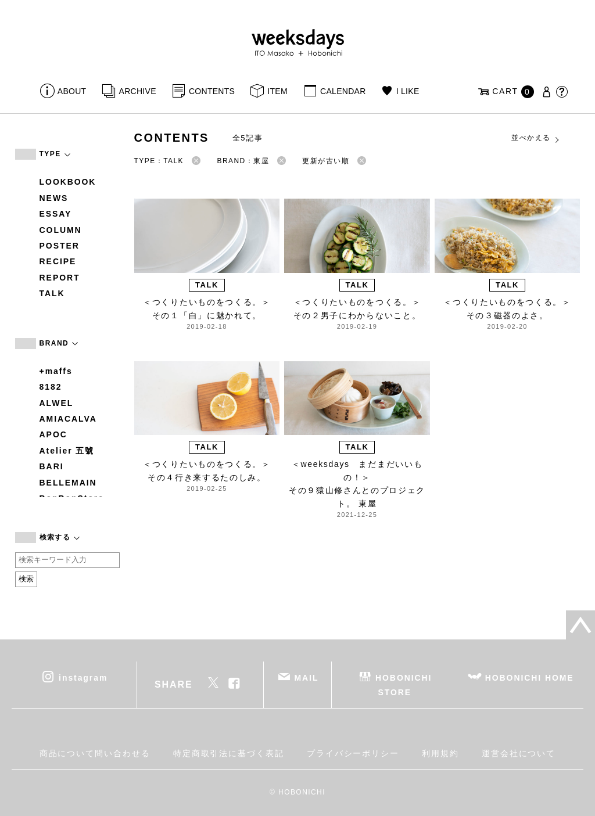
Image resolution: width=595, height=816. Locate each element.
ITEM (277, 91)
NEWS (54, 198)
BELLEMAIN (68, 482)
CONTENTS (212, 91)
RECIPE (58, 261)
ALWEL (57, 403)
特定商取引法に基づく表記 (228, 753)
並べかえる (535, 138)
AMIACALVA (68, 418)
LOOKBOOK (68, 181)
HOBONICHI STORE (403, 684)
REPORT (60, 277)
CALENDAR (342, 91)
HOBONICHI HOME (529, 677)
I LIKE (408, 91)
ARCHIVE (137, 91)
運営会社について (518, 753)
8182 (51, 386)
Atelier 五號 (67, 450)
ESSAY (56, 213)
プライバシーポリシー (353, 753)
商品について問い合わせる (95, 753)
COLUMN (61, 230)
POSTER (60, 245)
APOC (53, 434)
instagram (83, 677)
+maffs (56, 371)
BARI (52, 466)
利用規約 (440, 753)
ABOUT (72, 91)
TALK (52, 293)
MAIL (306, 677)
